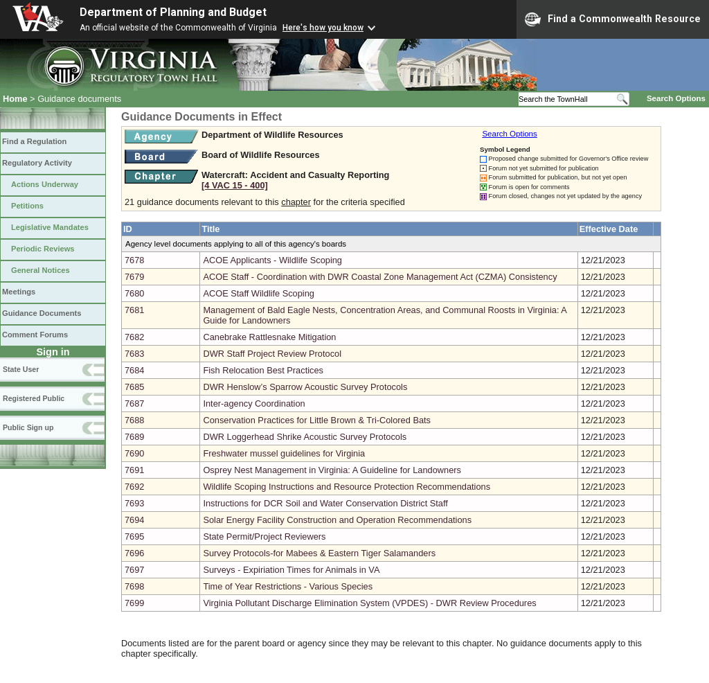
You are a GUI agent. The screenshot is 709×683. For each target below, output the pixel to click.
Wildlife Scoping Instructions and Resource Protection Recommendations (346, 486)
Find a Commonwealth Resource (613, 19)
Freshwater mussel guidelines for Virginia (284, 453)
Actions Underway (44, 184)
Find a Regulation (34, 141)
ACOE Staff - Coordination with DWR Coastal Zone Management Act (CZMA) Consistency (380, 277)
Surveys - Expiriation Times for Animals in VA (291, 570)
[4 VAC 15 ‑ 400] (234, 185)
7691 (134, 470)
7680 (134, 293)
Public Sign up (28, 427)
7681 (134, 310)
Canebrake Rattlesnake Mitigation (269, 337)
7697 (134, 570)
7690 (134, 453)
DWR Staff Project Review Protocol (272, 353)
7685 (134, 387)
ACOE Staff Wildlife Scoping (258, 293)
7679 (134, 277)
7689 (134, 437)
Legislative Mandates (50, 227)
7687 (134, 403)
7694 (134, 520)
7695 (134, 536)
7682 (134, 337)
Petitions (27, 206)
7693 (134, 503)
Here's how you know (323, 28)
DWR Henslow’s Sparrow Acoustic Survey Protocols (305, 387)
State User (21, 369)
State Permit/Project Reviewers (264, 536)
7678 (134, 260)
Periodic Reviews (43, 249)
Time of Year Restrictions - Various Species (288, 586)
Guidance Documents (41, 313)
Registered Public (33, 398)
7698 (134, 586)
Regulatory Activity (37, 163)
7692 (134, 486)
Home (15, 99)
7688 (134, 420)
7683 (134, 353)
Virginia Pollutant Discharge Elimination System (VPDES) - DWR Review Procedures (369, 603)
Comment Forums (35, 334)
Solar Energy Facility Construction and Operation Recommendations (337, 520)
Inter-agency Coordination (254, 403)
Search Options (676, 98)
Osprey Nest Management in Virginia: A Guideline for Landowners (332, 470)
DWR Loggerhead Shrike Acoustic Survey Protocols (304, 437)
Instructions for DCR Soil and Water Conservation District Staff (325, 503)
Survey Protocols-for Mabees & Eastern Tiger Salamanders (319, 553)
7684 (134, 370)
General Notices (40, 270)
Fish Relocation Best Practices (263, 370)
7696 (134, 553)
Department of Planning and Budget (173, 12)
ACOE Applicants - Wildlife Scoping (272, 260)
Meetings (18, 291)
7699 (134, 603)
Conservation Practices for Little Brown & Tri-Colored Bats (317, 420)
